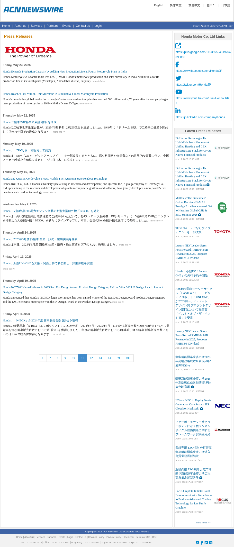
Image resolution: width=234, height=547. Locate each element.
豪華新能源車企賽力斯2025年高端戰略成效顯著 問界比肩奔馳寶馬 (193, 383)
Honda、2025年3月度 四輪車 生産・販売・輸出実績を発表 (40, 239)
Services (36, 25)
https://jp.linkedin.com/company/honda (200, 117)
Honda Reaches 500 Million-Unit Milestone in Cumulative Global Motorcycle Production (55, 94)
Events (66, 25)
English (158, 5)
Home (6, 25)
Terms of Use (143, 537)
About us (20, 25)
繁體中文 (194, 5)
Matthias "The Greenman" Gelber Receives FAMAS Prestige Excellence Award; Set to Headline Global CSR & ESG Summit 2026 (193, 206)
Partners (52, 25)
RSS (154, 537)
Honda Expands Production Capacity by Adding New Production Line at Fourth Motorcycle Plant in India (65, 71)
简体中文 (175, 5)
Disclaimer (128, 537)
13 (100, 358)
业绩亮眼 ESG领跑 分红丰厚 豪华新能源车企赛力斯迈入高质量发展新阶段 (193, 473)
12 (91, 358)
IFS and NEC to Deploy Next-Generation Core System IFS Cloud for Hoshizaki (193, 404)
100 (128, 358)
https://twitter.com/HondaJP (193, 84)
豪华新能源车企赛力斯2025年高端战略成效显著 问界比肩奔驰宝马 (193, 361)
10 (73, 358)
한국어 (211, 5)
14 (109, 358)
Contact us (83, 25)
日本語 (225, 5)
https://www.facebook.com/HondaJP (198, 71)
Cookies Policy (96, 537)
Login (98, 25)
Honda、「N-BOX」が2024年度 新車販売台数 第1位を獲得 (40, 320)
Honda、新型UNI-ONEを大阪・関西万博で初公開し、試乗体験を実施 (48, 263)
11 (82, 358)
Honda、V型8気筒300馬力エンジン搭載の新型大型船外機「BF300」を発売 (51, 211)
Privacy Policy (113, 537)
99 (118, 358)
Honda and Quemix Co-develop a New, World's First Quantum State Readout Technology (55, 178)
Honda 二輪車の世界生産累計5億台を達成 (29, 122)
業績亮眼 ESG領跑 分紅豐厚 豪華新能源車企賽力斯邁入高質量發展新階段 (193, 452)
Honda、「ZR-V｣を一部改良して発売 (27, 150)
